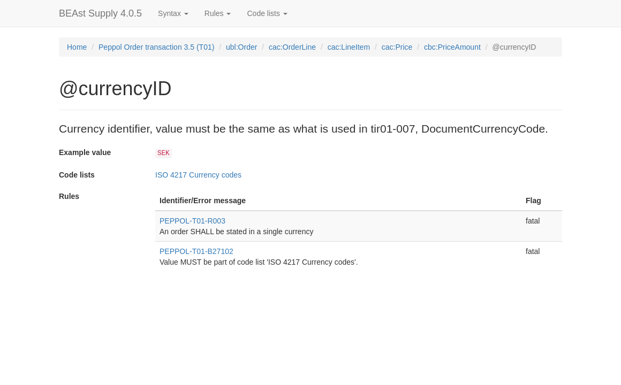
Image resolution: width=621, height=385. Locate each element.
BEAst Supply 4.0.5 (100, 13)
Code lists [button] (267, 13)
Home (77, 47)
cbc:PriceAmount (452, 47)
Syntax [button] (173, 13)
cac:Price (397, 47)
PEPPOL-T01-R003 (192, 221)
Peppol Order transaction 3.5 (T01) (156, 47)
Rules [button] (218, 13)
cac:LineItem (349, 47)
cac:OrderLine (292, 47)
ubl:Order (241, 47)
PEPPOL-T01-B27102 (196, 251)
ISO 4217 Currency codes (198, 175)
